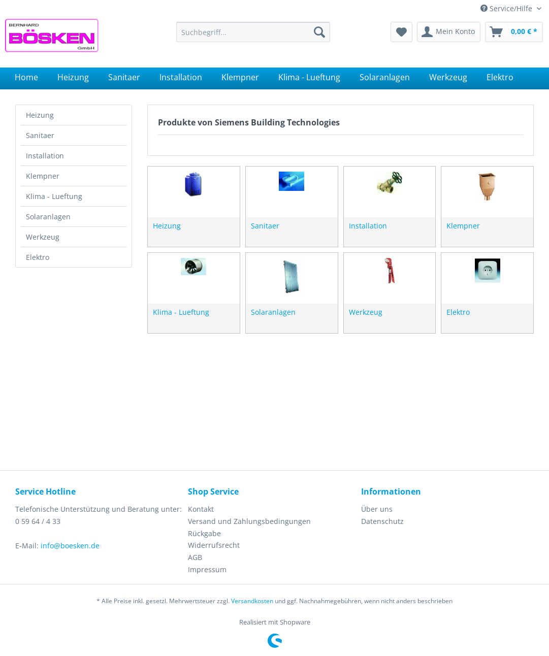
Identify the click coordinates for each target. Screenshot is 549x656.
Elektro (37, 257)
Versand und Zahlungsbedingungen (249, 521)
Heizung (40, 115)
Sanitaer (40, 135)
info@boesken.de (70, 545)
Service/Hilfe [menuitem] (507, 8)
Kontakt (201, 509)
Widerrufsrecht (214, 545)
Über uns (377, 509)
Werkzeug (42, 237)
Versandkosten (252, 601)
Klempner (42, 176)
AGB (195, 557)
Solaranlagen (48, 216)
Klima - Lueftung (54, 196)
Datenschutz (382, 521)
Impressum (207, 569)
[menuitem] (253, 32)
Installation (45, 155)
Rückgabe (204, 533)
